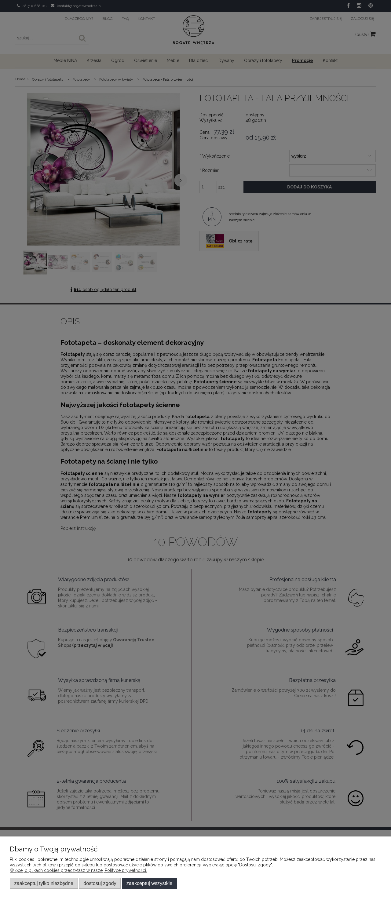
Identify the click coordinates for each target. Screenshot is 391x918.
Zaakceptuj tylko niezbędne (43, 883)
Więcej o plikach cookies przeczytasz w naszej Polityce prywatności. (78, 870)
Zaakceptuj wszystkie (149, 883)
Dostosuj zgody (99, 883)
